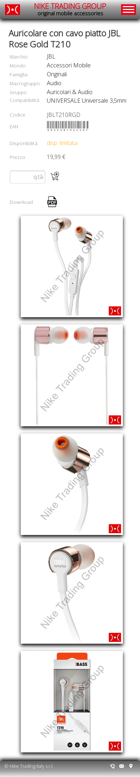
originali (57, 74)
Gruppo (18, 92)
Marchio (19, 56)
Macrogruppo (25, 83)
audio (54, 83)
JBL (51, 56)
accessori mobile (69, 65)
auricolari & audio (69, 92)
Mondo (18, 65)
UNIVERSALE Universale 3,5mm (86, 100)
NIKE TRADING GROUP (70, 9)
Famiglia (19, 74)
